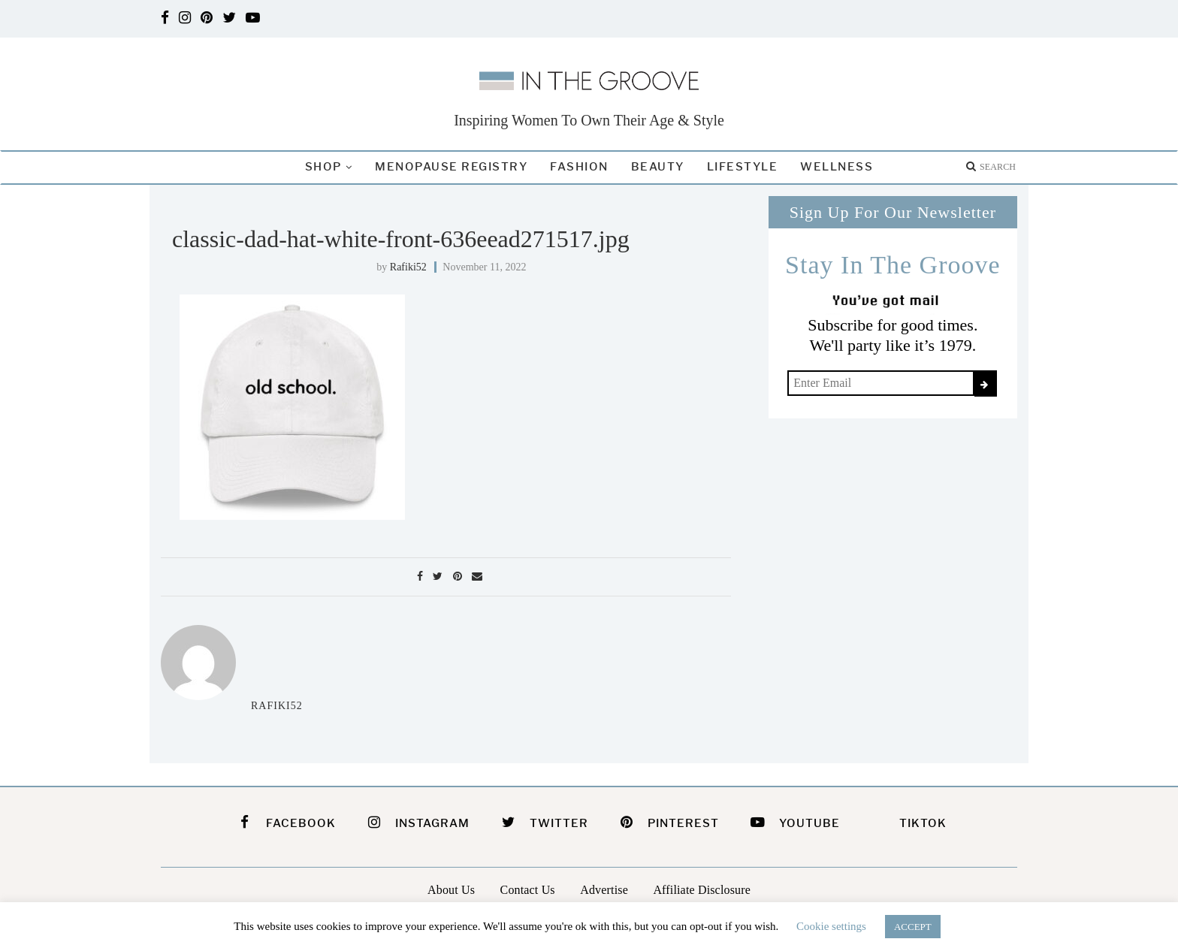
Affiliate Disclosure (702, 889)
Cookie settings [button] (831, 926)
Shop (323, 167)
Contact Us (527, 889)
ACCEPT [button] (913, 926)
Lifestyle (742, 167)
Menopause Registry (451, 167)
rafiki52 (408, 267)
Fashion (579, 167)
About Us (451, 889)
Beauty (657, 167)
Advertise (604, 889)
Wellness (836, 167)
